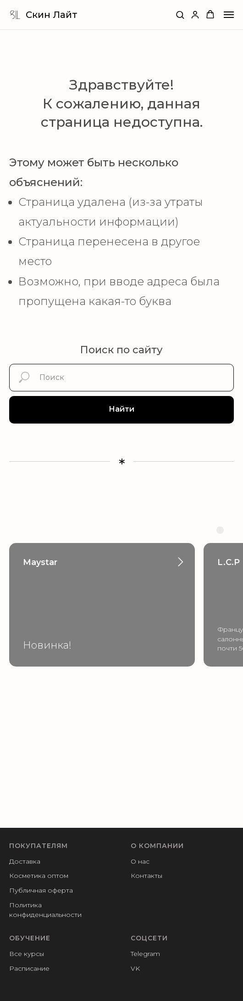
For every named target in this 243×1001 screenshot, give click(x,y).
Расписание (29, 968)
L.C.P (228, 562)
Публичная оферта (41, 890)
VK (135, 968)
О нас (140, 861)
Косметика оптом (38, 875)
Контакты (146, 875)
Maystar (40, 562)
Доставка (24, 861)
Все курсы (26, 954)
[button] (180, 14)
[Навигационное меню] (229, 14)
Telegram (145, 954)
